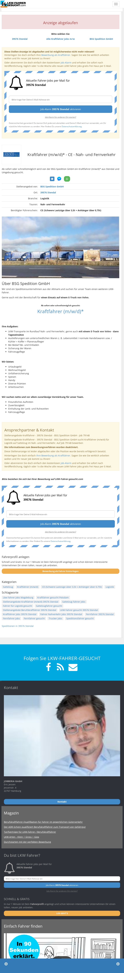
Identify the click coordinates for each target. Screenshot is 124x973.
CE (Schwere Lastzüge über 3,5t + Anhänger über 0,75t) (72, 586)
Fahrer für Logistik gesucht (17, 605)
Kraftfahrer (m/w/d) (27, 586)
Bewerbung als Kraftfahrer (55, 55)
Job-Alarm (66, 62)
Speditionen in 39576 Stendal (18, 626)
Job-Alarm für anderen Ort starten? (60, 117)
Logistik (110, 586)
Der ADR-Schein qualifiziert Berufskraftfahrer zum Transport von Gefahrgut (45, 826)
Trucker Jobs (55, 618)
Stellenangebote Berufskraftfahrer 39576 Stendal (29, 610)
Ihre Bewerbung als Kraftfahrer (53, 455)
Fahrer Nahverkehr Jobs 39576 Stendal (61, 614)
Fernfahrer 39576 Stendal (100, 614)
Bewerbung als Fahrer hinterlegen (60, 571)
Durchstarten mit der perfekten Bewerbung (27, 841)
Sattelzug (8, 586)
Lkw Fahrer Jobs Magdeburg (18, 597)
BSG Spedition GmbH (52, 186)
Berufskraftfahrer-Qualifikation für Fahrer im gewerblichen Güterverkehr (43, 821)
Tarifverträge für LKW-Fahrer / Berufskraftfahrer (30, 831)
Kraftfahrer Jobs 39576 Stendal (19, 614)
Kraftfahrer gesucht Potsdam (53, 597)
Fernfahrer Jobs (11, 618)
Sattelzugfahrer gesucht (49, 605)
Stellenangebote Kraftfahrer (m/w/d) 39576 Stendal (30, 601)
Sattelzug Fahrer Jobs (73, 601)
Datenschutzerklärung (72, 126)
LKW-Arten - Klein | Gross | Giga (21, 836)
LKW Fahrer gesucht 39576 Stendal (79, 610)
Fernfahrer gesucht (34, 618)
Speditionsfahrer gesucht (80, 618)
